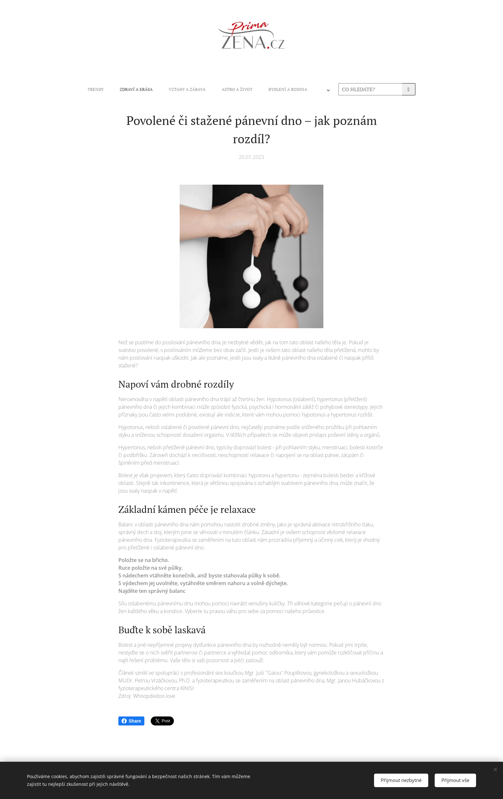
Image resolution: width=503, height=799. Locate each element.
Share (131, 721)
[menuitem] (166, 89)
